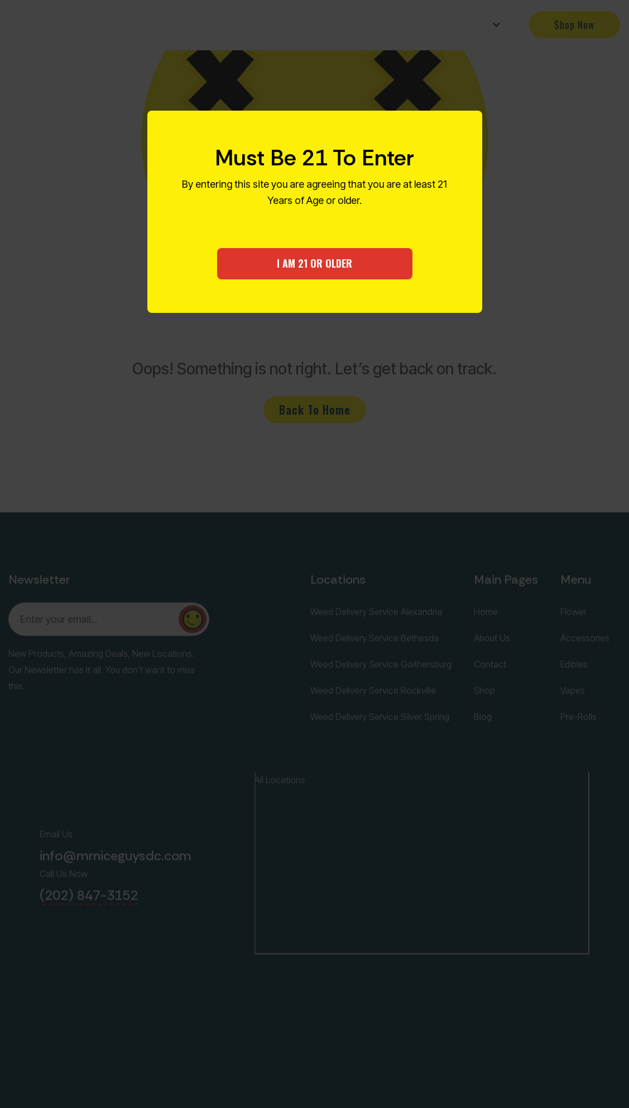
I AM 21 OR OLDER (314, 263)
